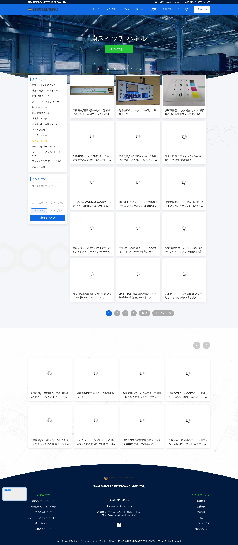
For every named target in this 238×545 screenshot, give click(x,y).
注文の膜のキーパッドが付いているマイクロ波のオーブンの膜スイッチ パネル (184, 204)
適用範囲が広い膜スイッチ (45, 90)
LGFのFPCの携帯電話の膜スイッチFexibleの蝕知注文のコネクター (138, 295)
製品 (126, 9)
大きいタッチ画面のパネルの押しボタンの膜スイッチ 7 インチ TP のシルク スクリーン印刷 (92, 249)
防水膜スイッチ (39, 118)
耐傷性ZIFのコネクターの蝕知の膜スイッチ (137, 112)
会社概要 (201, 501)
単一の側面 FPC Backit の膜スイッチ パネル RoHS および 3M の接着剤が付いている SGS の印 (92, 204)
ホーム (96, 9)
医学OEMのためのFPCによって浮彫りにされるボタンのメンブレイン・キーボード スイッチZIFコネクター (92, 158)
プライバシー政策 (201, 523)
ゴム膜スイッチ (39, 135)
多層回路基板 (38, 166)
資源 (153, 9)
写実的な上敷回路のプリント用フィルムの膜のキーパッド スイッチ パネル (92, 295)
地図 (201, 517)
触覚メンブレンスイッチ (44, 85)
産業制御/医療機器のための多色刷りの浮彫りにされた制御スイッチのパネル (138, 158)
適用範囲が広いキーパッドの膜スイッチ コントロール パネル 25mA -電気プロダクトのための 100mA (138, 204)
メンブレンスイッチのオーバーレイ (47, 154)
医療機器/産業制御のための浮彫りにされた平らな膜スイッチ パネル (91, 112)
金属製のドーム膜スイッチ (45, 124)
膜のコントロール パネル (44, 146)
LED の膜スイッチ (41, 113)
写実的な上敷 (38, 130)
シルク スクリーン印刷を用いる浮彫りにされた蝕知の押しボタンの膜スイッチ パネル (184, 295)
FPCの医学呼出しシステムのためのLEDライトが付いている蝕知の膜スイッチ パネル (184, 249)
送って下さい (47, 217)
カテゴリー (112, 9)
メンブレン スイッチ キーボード (47, 101)
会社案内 (201, 506)
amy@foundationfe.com (168, 2)
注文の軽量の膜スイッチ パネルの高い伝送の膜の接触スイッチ (183, 158)
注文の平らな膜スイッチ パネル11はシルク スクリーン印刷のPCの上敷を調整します (137, 249)
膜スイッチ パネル (41, 141)
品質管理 (201, 512)
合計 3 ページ (163, 313)
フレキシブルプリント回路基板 (47, 161)
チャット (202, 9)
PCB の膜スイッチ (41, 96)
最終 (144, 313)
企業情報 (167, 9)
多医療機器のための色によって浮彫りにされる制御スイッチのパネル (184, 112)
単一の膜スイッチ (40, 107)
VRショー (140, 9)
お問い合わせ (201, 529)
